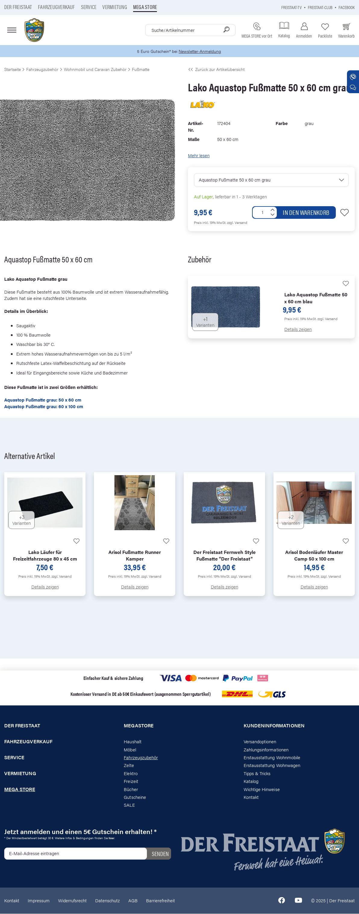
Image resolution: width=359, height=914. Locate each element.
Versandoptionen (260, 741)
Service (89, 7)
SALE (129, 805)
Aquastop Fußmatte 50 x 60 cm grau (234, 180)
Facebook (347, 7)
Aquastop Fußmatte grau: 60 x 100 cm (43, 406)
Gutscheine (135, 797)
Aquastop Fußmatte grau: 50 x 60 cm (42, 400)
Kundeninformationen (274, 726)
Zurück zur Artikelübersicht (216, 69)
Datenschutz (107, 900)
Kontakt (251, 797)
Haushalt (132, 741)
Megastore (139, 726)
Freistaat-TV (291, 7)
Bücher (131, 789)
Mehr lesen (199, 156)
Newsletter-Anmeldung (201, 51)
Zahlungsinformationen (266, 750)
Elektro (130, 773)
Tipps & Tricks (257, 773)
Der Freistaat (18, 7)
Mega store (145, 7)
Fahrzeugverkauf (56, 7)
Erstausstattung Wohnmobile (272, 757)
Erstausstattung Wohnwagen (272, 766)
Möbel (130, 750)
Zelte (129, 766)
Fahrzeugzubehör (141, 757)
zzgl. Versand (237, 222)
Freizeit (131, 781)
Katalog (251, 781)
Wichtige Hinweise (262, 789)
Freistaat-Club (320, 7)
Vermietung (114, 7)
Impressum (39, 900)
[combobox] (190, 30)
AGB (133, 900)
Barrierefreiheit (160, 900)
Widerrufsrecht (72, 900)
